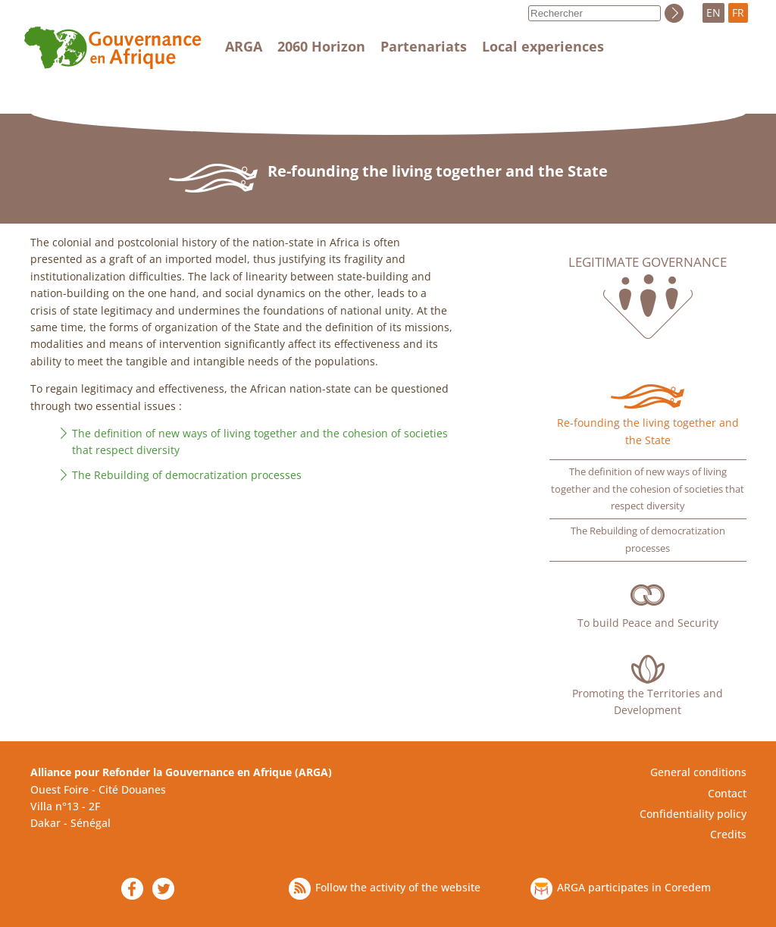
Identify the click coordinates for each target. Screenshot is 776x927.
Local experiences (543, 46)
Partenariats (423, 46)
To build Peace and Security (647, 622)
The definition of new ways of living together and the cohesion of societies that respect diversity (647, 488)
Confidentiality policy (693, 813)
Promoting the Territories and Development (647, 701)
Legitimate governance (647, 262)
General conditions (698, 772)
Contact (727, 793)
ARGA (243, 46)
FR (738, 12)
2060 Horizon (321, 46)
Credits (728, 834)
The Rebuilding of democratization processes (187, 475)
